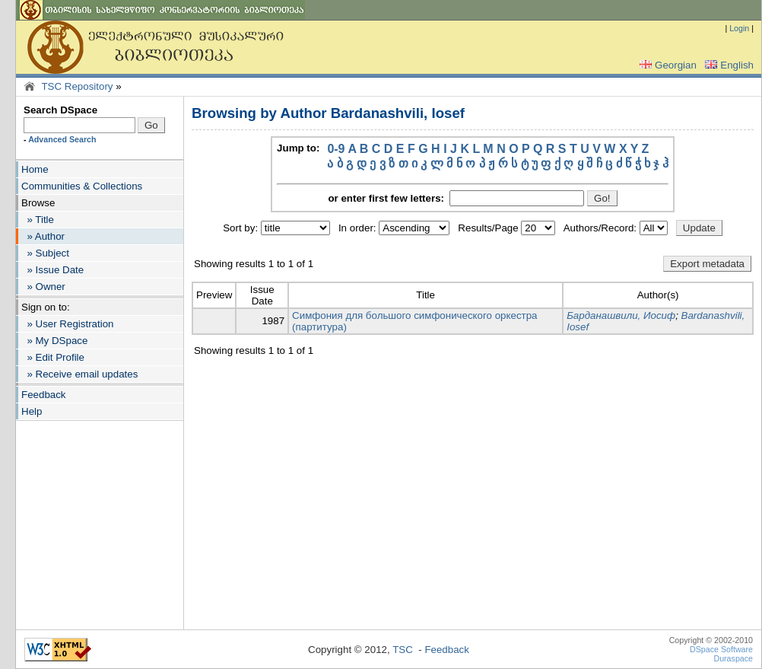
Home (35, 169)
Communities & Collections (81, 186)
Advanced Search (62, 139)
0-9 (335, 148)
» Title (37, 219)
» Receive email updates (79, 374)
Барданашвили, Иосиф (621, 315)
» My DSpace (54, 340)
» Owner (43, 286)
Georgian (667, 65)
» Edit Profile (52, 357)
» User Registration (67, 324)
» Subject (45, 253)
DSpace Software (721, 649)
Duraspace (733, 658)
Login (739, 28)
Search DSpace (60, 110)
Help (31, 411)
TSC (402, 649)
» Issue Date (52, 270)
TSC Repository (77, 86)
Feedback (43, 394)
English (728, 65)
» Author (43, 236)
